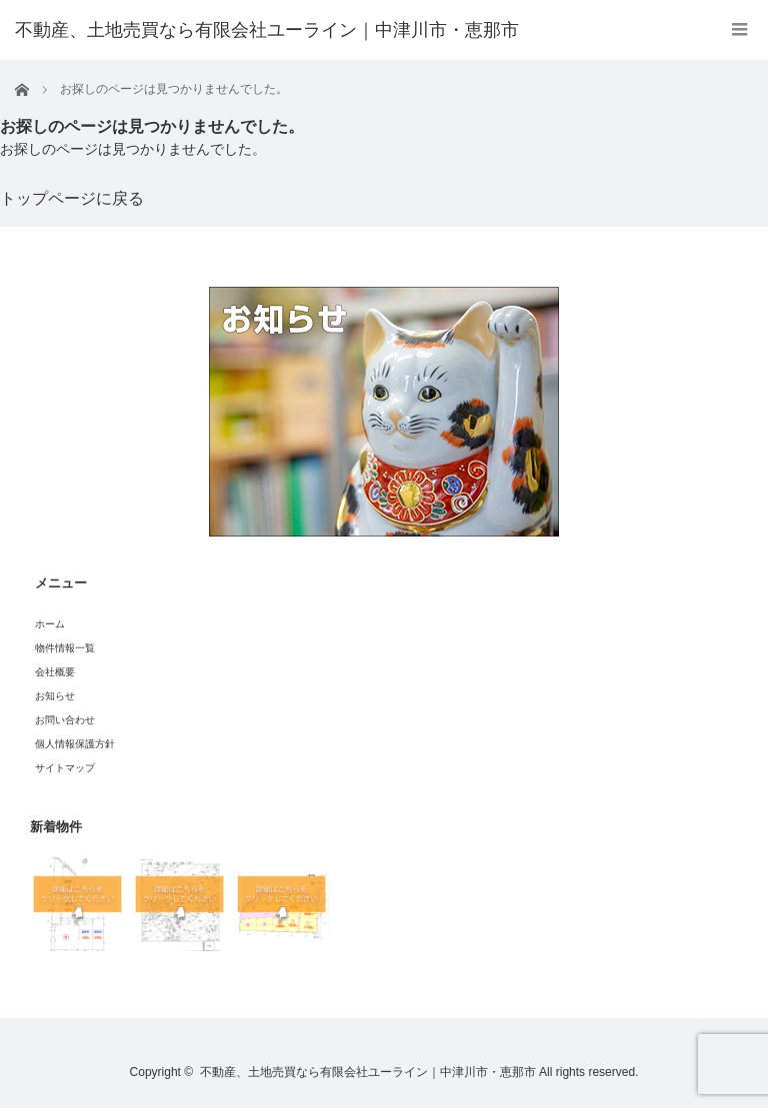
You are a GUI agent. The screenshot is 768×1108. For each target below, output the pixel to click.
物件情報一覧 (65, 647)
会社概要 (55, 671)
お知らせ (55, 695)
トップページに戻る (72, 198)
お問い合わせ (65, 719)
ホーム (50, 623)
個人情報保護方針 (75, 743)
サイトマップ (65, 767)
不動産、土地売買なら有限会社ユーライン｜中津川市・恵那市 (368, 1072)
